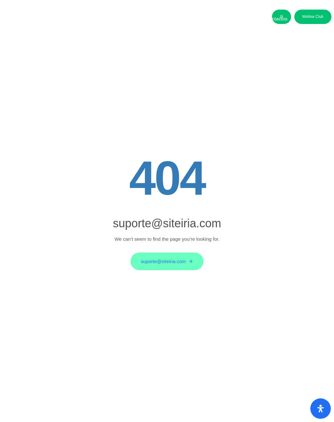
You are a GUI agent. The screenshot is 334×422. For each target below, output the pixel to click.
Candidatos (177, 18)
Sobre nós (87, 18)
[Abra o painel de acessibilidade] (320, 408)
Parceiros (214, 18)
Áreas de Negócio (132, 18)
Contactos (277, 18)
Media (244, 18)
